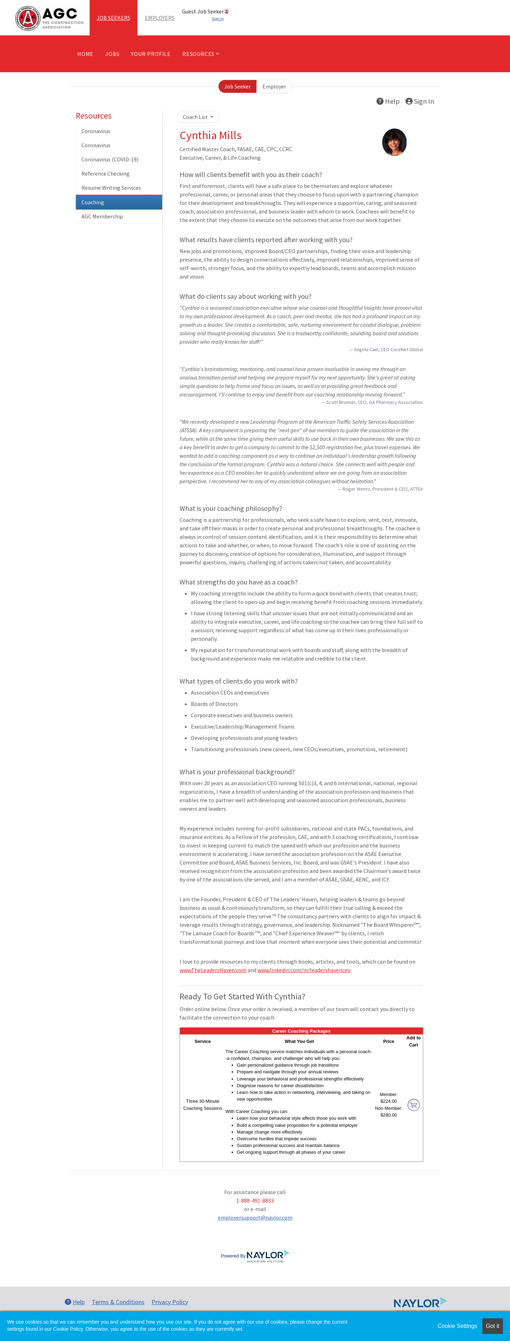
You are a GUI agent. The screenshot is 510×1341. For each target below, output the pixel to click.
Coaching (92, 202)
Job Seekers (113, 17)
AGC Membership (102, 216)
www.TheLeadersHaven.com (213, 970)
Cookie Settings (457, 1326)
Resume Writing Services (111, 187)
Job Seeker (237, 86)
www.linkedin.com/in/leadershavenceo (304, 970)
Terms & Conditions (118, 1302)
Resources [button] (198, 53)
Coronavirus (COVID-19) (109, 159)
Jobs (112, 53)
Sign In (420, 101)
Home (85, 53)
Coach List (196, 116)
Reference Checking (105, 173)
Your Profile (151, 53)
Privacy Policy (170, 1302)
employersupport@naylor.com (255, 1217)
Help (388, 101)
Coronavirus (95, 131)
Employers (160, 17)
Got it (492, 1326)
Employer (274, 86)
